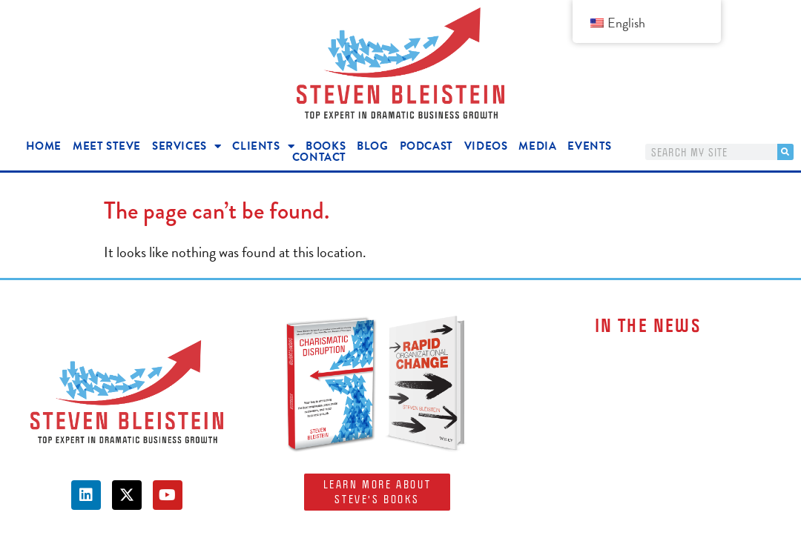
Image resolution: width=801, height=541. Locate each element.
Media (537, 146)
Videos (486, 146)
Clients (263, 146)
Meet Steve (107, 146)
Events (589, 146)
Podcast (426, 146)
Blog (372, 146)
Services (186, 146)
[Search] (785, 152)
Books (326, 146)
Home (44, 146)
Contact (319, 157)
